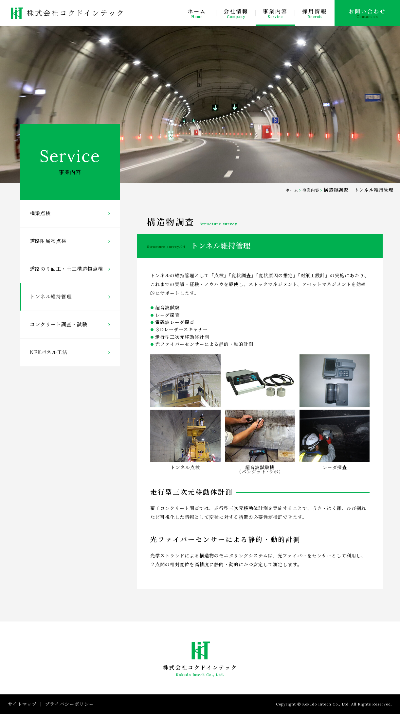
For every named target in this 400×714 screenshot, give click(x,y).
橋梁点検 (70, 213)
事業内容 (275, 13)
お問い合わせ (367, 13)
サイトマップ (22, 704)
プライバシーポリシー (69, 704)
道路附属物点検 (70, 241)
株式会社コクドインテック (66, 13)
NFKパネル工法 (70, 352)
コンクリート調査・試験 (70, 324)
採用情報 (314, 13)
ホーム (196, 13)
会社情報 (236, 13)
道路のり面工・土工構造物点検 (70, 269)
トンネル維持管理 (70, 297)
